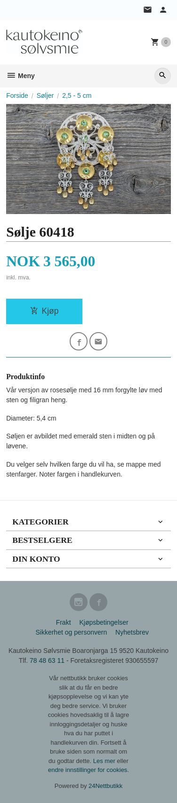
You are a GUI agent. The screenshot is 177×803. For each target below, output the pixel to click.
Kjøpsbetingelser (103, 622)
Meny (20, 76)
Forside (17, 95)
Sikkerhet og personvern (71, 632)
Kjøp (44, 311)
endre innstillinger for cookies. (88, 769)
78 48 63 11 (47, 660)
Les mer (105, 760)
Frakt (63, 622)
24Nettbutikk (105, 785)
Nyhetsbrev (132, 632)
